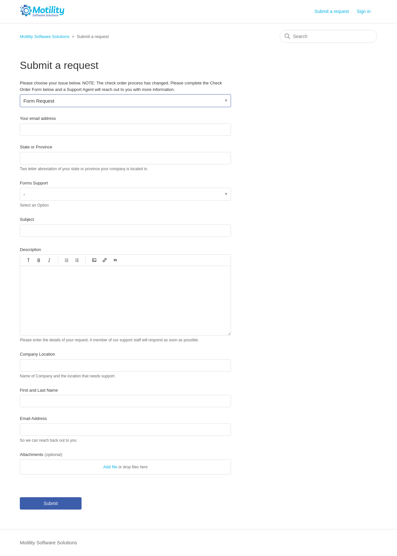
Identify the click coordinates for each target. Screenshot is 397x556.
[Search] (328, 36)
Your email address (38, 118)
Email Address (33, 418)
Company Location (37, 354)
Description (30, 249)
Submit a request (331, 11)
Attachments (41, 454)
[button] (28, 260)
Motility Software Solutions (44, 36)
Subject (27, 219)
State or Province (36, 147)
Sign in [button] (364, 11)
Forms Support (34, 183)
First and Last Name (39, 390)
